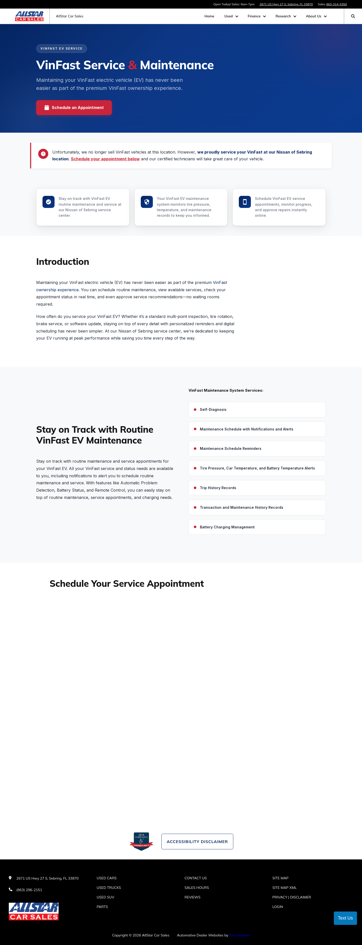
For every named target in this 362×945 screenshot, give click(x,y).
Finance (255, 16)
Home (209, 16)
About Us (314, 16)
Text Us (345, 918)
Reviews (193, 897)
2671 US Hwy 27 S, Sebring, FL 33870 (286, 4)
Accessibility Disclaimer (197, 841)
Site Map (281, 878)
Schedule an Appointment (74, 107)
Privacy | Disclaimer (292, 897)
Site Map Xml (285, 887)
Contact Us (196, 878)
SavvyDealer (239, 935)
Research (284, 16)
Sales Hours (197, 887)
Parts (102, 906)
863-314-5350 (336, 4)
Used (229, 16)
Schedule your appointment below (105, 158)
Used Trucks (109, 887)
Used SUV (105, 897)
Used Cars (107, 878)
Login (278, 906)
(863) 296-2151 (29, 890)
